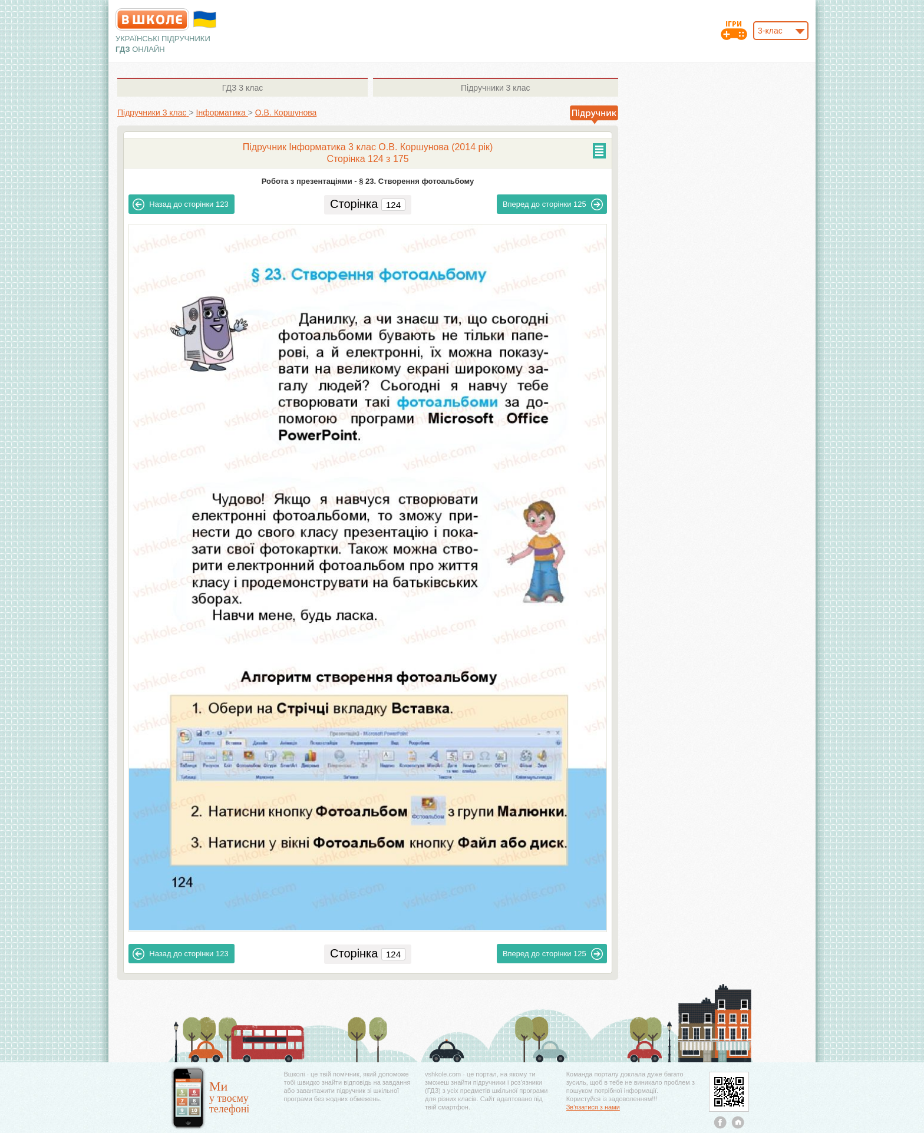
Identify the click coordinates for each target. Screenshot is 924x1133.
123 (180, 204)
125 (553, 204)
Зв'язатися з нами (593, 1107)
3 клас (242, 88)
